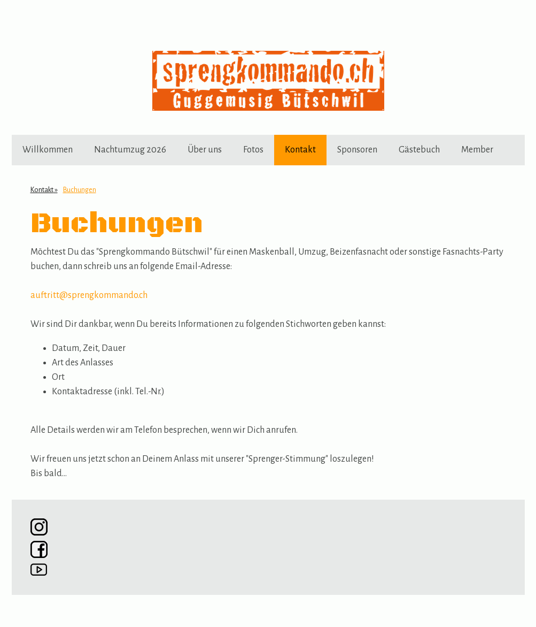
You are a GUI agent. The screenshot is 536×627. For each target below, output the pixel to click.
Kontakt (300, 150)
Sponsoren (357, 150)
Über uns (205, 150)
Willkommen (47, 150)
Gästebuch (419, 150)
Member (477, 150)
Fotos (253, 150)
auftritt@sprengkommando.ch (88, 295)
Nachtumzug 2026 (130, 150)
